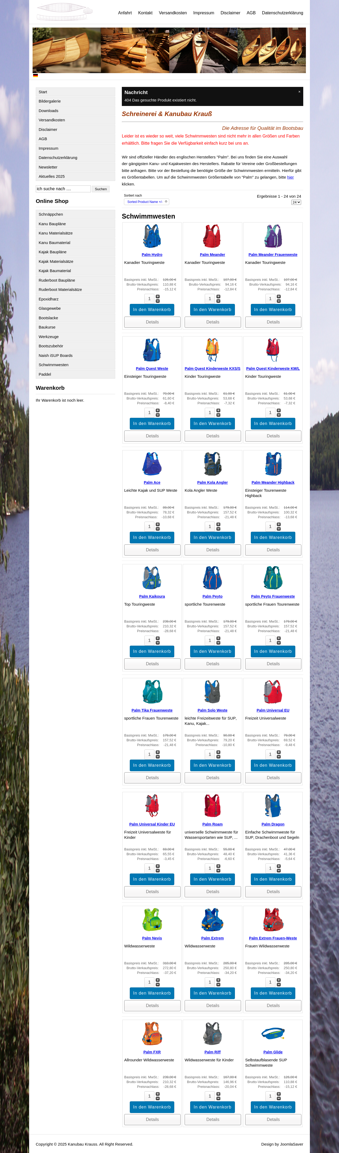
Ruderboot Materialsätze (60, 289)
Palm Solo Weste (213, 710)
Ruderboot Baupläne (57, 280)
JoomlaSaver (291, 1144)
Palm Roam (212, 824)
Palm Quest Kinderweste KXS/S (212, 368)
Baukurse (47, 327)
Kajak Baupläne (52, 252)
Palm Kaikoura (152, 596)
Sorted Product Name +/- (145, 202)
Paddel (45, 374)
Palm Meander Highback (273, 482)
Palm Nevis (152, 938)
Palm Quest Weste (152, 368)
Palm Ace (152, 482)
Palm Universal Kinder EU (152, 824)
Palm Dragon (273, 824)
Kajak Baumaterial (55, 270)
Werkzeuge (49, 336)
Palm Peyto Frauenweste (273, 596)
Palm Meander (212, 254)
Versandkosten (173, 13)
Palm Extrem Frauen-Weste (273, 938)
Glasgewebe (50, 308)
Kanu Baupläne (52, 223)
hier (290, 177)
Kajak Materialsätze (56, 261)
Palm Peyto (212, 596)
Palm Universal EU (273, 710)
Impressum (203, 13)
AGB (251, 13)
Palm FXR (151, 1052)
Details (152, 322)
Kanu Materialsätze (56, 233)
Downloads (48, 110)
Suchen (101, 189)
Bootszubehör (51, 346)
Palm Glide (273, 1052)
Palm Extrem (212, 938)
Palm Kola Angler (212, 482)
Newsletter (48, 167)
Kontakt (145, 13)
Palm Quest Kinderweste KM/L (273, 368)
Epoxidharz (49, 299)
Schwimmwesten (54, 364)
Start (43, 92)
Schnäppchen (51, 214)
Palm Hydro (152, 254)
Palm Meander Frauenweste (273, 254)
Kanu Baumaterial (54, 242)
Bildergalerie (50, 101)
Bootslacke (48, 318)
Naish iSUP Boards (56, 355)
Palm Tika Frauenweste (152, 710)
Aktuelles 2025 (52, 176)
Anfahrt (125, 13)
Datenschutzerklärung (282, 13)
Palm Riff (212, 1052)
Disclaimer (230, 13)
